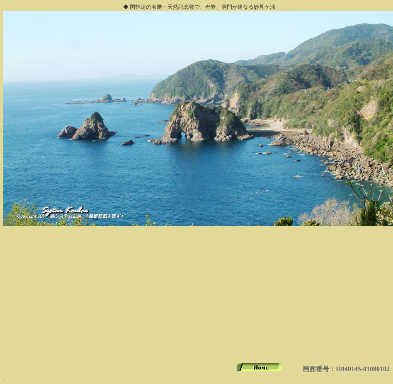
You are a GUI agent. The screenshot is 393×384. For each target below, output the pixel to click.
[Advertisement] (196, 299)
